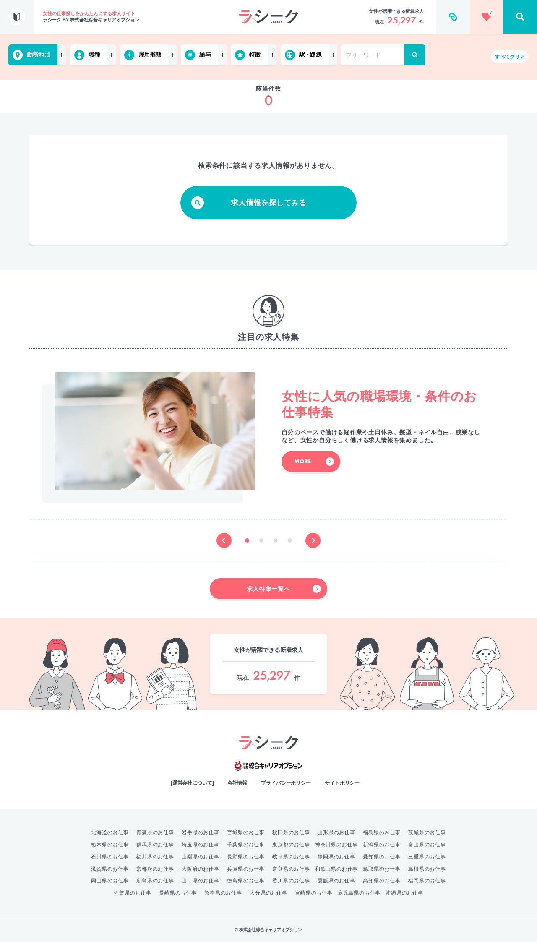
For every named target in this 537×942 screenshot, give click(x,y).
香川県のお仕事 (291, 881)
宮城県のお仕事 (246, 832)
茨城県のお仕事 (427, 832)
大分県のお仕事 (268, 893)
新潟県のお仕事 (382, 845)
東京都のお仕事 (291, 845)
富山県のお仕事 (427, 845)
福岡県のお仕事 (427, 881)
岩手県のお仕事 (200, 832)
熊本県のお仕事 (223, 893)
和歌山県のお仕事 (336, 869)
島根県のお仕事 (427, 869)
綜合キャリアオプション (268, 766)
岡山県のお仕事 (110, 881)
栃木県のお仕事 (110, 845)
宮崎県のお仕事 (314, 893)
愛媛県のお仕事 (336, 881)
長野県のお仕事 (246, 857)
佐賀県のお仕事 (132, 893)
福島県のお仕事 (382, 832)
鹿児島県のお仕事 (359, 893)
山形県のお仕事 (336, 832)
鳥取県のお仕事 (382, 869)
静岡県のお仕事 (336, 857)
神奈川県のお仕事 (336, 845)
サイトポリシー (342, 783)
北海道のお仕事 (110, 832)
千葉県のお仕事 (246, 845)
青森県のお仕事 (155, 832)
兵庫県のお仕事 (246, 869)
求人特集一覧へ (284, 589)
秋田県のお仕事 (291, 832)
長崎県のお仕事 (178, 893)
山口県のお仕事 (200, 881)
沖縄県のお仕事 (404, 893)
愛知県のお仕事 (382, 857)
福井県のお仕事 (155, 857)
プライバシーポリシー (286, 783)
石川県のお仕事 (110, 857)
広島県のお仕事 (155, 881)
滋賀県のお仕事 (110, 869)
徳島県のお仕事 (246, 881)
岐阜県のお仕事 (291, 857)
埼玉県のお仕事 (200, 845)
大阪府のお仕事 (200, 869)
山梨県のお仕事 (200, 857)
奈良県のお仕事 (291, 869)
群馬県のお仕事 (155, 845)
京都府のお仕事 (155, 869)
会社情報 (237, 783)
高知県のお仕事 (382, 881)
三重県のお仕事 (427, 857)
